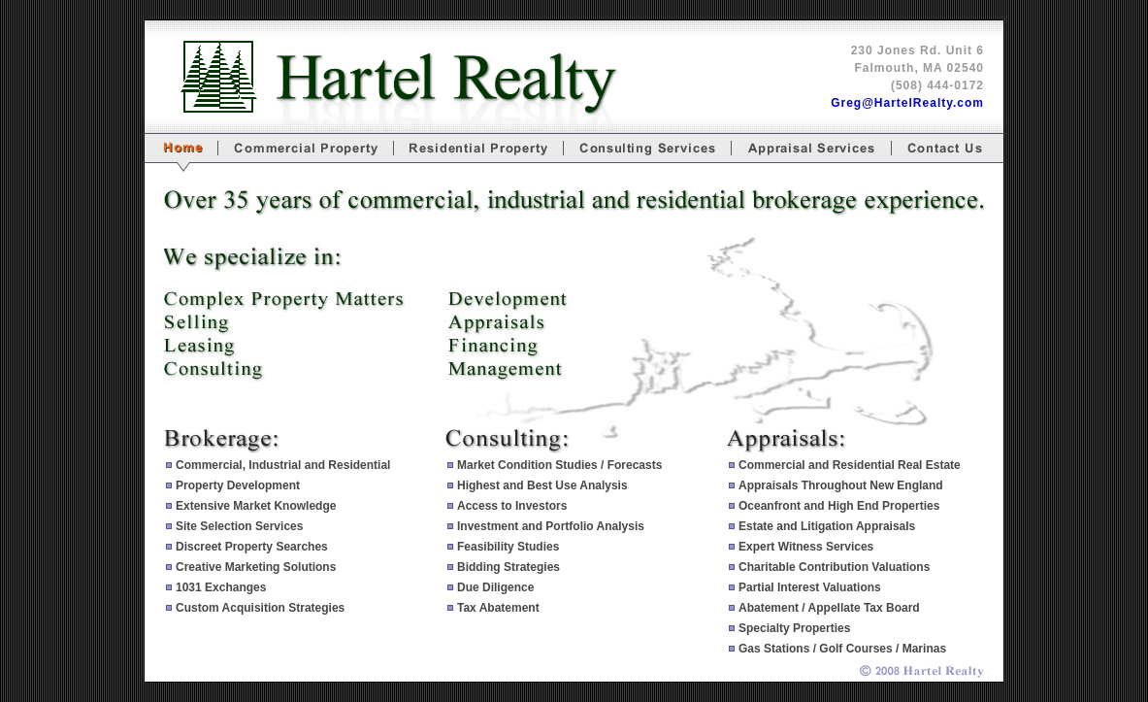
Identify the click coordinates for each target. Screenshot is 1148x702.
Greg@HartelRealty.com (907, 103)
